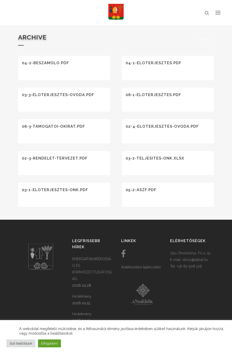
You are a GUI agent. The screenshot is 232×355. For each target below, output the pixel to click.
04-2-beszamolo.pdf (45, 63)
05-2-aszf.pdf (141, 190)
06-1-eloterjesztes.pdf (153, 95)
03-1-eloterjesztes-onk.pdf (55, 190)
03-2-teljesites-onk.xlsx (155, 158)
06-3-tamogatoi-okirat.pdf (53, 126)
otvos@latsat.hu (195, 260)
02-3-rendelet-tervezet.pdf (55, 158)
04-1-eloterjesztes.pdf (154, 63)
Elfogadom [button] (49, 343)
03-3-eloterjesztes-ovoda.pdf (58, 95)
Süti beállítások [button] (20, 343)
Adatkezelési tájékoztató (141, 267)
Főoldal (205, 39)
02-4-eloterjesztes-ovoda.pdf (162, 126)
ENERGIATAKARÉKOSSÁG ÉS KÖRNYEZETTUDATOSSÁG (92, 269)
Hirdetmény (82, 296)
